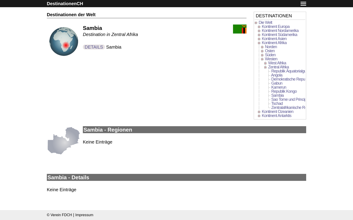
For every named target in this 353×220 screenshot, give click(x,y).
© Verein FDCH (59, 215)
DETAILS (94, 47)
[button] (303, 4)
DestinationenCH (65, 3)
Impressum (84, 215)
